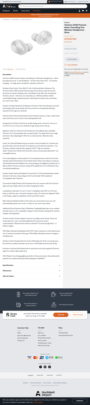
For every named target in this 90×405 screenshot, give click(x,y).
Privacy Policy (47, 383)
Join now (61, 315)
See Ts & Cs (68, 42)
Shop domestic (70, 2)
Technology (6, 19)
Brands (15, 11)
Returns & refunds (43, 345)
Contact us (20, 341)
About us (41, 333)
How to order (42, 340)
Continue (79, 401)
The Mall (30, 375)
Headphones (15, 19)
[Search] (21, 6)
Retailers (25, 383)
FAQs (19, 333)
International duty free (66, 335)
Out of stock (72, 59)
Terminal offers (63, 333)
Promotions (36, 11)
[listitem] (29, 294)
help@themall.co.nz (77, 72)
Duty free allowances (24, 335)
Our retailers (42, 335)
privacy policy (38, 402)
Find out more (78, 315)
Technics (10, 69)
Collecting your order (44, 343)
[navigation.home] (9, 6)
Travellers (40, 375)
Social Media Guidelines (60, 383)
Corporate (50, 375)
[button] (79, 10)
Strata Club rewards (44, 338)
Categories (6, 11)
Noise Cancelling (26, 19)
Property (59, 375)
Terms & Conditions (35, 383)
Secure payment (22, 338)
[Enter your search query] (52, 6)
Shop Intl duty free (55, 2)
